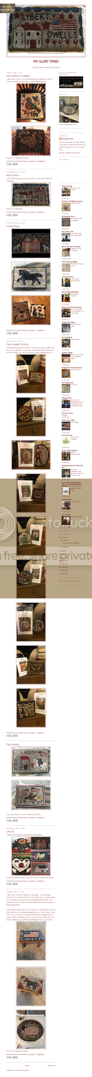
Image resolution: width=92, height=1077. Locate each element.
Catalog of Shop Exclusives (76, 250)
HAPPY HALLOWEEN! (75, 453)
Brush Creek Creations (69, 450)
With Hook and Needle (69, 262)
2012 (63, 564)
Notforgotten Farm (68, 216)
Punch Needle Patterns (17, 344)
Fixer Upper (74, 422)
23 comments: (40, 161)
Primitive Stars (67, 435)
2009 (64, 574)
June (65, 540)
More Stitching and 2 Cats (77, 265)
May (65, 547)
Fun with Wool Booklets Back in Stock (76, 488)
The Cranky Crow (67, 232)
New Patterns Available (17, 76)
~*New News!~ (75, 339)
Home (27, 1066)
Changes (64, 415)
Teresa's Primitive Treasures (71, 307)
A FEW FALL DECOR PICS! (75, 280)
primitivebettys (67, 337)
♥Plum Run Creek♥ (68, 420)
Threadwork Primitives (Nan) (72, 368)
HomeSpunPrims (68, 277)
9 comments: (40, 1054)
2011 (63, 567)
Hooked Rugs (13, 226)
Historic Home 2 (76, 502)
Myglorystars (67, 139)
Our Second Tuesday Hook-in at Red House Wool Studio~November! (77, 403)
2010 (63, 570)
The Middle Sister (68, 383)
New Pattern (12, 175)
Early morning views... (75, 325)
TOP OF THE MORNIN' (75, 438)
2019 (63, 537)
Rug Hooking (12, 744)
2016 (63, 557)
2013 (63, 561)
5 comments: (40, 212)
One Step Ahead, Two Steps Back (76, 234)
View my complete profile (69, 153)
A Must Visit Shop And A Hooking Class (77, 357)
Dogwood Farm (67, 500)
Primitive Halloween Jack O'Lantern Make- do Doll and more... (77, 472)
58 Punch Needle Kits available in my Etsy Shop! (77, 311)
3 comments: (40, 733)
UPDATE (10, 831)
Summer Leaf (75, 370)
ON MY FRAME (76, 203)
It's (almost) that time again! (76, 219)
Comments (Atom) (22, 1070)
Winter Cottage (67, 353)
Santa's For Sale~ (76, 517)
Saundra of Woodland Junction (72, 201)
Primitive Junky (67, 413)
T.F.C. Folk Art (66, 515)
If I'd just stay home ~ (75, 189)
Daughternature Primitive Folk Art (72, 467)
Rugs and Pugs (67, 186)
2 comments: (40, 817)
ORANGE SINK (67, 398)
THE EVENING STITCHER (70, 292)
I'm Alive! (74, 385)
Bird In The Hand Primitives (71, 247)
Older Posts (52, 1066)
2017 (63, 554)
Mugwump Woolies (68, 322)
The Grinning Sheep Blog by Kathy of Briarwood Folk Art (71, 484)
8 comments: (40, 330)
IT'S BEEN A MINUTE (75, 295)
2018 (63, 551)
